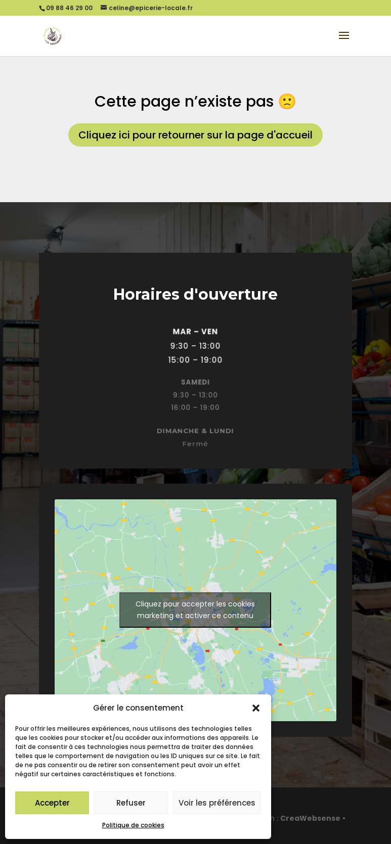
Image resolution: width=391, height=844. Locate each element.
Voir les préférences (217, 803)
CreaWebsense (310, 818)
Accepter (52, 803)
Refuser (131, 803)
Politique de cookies (133, 825)
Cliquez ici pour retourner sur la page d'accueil (195, 135)
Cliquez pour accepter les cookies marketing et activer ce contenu (195, 610)
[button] (256, 708)
